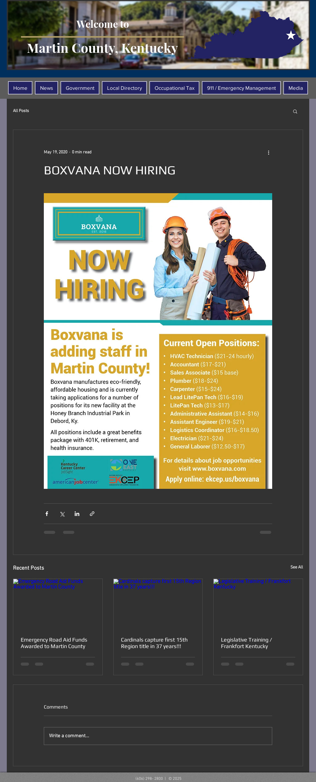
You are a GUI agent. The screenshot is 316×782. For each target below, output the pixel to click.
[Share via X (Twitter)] (62, 514)
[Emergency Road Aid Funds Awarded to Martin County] (57, 604)
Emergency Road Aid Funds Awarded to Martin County (54, 642)
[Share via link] (92, 514)
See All (296, 567)
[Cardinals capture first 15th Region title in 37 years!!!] (158, 604)
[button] (295, 111)
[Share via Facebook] (47, 514)
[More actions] (268, 152)
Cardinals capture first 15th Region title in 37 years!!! (154, 642)
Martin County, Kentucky (102, 47)
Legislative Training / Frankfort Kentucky (246, 642)
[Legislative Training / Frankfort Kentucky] (258, 604)
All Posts (21, 111)
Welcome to (103, 23)
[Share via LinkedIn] (77, 514)
